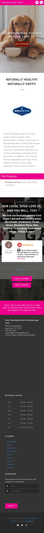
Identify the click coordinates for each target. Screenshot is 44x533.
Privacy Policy (25, 518)
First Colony (20, 228)
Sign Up (11, 506)
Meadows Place (23, 225)
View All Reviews (21, 279)
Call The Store (22, 44)
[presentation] (17, 497)
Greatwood (24, 222)
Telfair (21, 231)
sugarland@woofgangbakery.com (17, 333)
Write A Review (21, 285)
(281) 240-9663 (10, 330)
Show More (21, 259)
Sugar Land (9, 218)
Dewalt (13, 222)
